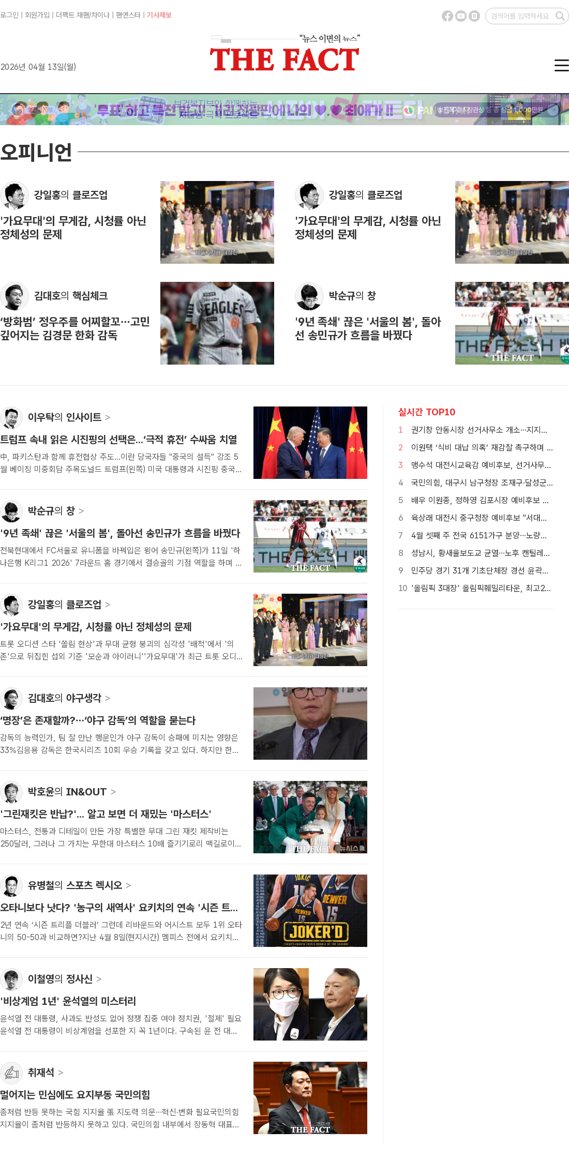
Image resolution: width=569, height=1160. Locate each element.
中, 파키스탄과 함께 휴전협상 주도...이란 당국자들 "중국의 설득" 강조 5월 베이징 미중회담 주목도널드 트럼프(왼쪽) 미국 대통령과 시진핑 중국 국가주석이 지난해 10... (119, 469)
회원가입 (37, 15)
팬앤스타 (128, 15)
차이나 (100, 15)
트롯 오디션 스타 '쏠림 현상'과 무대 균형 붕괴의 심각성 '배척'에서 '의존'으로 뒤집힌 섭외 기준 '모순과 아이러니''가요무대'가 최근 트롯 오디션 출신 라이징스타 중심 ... (118, 656)
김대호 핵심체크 (71, 296)
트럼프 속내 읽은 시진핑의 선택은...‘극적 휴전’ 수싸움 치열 (118, 439)
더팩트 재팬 (72, 15)
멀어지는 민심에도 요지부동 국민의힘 (75, 1095)
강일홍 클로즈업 (71, 195)
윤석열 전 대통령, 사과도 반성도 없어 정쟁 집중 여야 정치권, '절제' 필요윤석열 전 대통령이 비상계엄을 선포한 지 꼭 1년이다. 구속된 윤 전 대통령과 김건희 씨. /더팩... (121, 1031)
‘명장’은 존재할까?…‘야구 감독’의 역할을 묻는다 (98, 720)
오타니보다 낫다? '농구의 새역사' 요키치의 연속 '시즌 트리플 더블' (136, 907)
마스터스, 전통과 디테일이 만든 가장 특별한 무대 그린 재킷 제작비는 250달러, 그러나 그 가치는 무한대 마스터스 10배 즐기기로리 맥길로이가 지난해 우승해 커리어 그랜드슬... (121, 843)
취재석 (46, 1072)
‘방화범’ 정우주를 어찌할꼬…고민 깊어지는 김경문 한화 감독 (75, 328)
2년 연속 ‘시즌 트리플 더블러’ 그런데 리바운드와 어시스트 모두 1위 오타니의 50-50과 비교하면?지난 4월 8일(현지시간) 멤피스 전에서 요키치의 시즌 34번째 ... (121, 937)
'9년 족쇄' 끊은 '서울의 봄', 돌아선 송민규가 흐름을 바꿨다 (368, 328)
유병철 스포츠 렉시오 (80, 885)
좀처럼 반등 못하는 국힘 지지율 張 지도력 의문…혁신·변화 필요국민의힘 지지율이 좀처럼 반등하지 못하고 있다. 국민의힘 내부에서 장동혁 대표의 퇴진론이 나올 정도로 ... (120, 1124)
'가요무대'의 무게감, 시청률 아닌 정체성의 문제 (96, 627)
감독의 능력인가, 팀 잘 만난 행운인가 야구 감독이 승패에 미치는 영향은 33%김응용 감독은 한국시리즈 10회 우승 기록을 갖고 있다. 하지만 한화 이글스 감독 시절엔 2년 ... (119, 750)
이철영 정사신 (65, 979)
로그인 (9, 15)
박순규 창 (352, 296)
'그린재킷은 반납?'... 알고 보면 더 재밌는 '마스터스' (106, 814)
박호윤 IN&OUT (72, 792)
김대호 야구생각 (69, 698)
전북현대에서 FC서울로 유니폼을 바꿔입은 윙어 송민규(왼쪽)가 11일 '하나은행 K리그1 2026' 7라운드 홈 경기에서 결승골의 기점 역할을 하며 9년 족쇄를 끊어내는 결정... (120, 563)
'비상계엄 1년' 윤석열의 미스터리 (68, 1001)
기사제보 (159, 15)
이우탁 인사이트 (69, 417)
